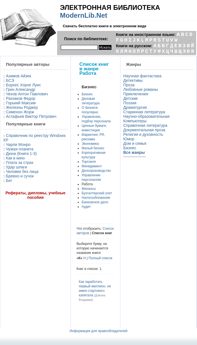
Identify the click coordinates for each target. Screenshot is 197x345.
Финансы (89, 189)
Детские (130, 98)
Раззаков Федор (20, 98)
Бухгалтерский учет (97, 193)
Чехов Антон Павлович (27, 94)
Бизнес (87, 94)
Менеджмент (92, 166)
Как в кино (15, 158)
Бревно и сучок (20, 176)
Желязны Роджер (22, 107)
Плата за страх (19, 162)
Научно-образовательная (146, 116)
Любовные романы (140, 89)
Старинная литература (144, 112)
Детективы (133, 80)
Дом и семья (134, 143)
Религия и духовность (143, 134)
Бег (9, 180)
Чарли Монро (18, 144)
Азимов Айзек (18, 76)
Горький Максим (21, 103)
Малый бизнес (93, 148)
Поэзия (129, 103)
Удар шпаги (16, 167)
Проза (129, 85)
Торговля (89, 162)
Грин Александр (20, 89)
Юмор (128, 139)
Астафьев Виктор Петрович (31, 116)
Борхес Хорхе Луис (23, 85)
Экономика (90, 144)
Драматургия (135, 107)
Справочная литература (145, 125)
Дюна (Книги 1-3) (21, 153)
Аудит (86, 207)
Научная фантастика (142, 76)
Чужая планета (19, 149)
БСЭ (10, 80)
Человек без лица (22, 171)
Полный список (100, 258)
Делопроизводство (96, 171)
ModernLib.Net (83, 15)
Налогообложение (96, 198)
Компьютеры (135, 121)
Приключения (135, 94)
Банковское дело (95, 202)
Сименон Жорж (20, 112)
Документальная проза (144, 130)
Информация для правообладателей (98, 331)
